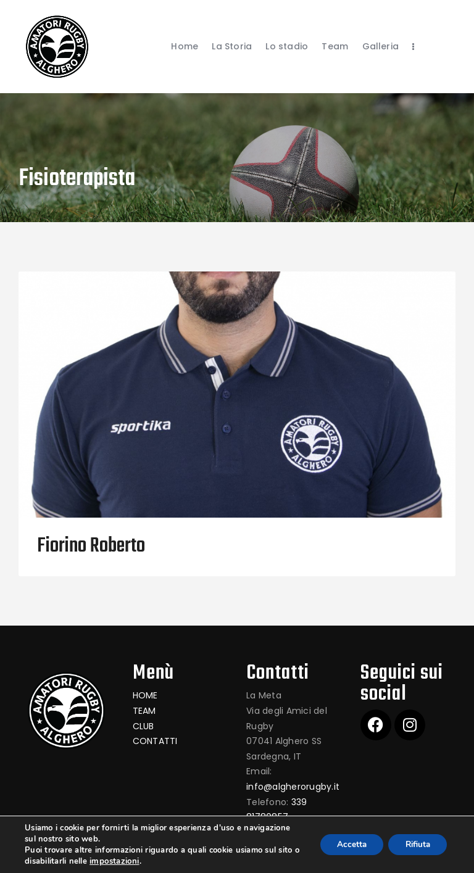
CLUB (143, 726)
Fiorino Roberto (91, 547)
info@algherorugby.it (292, 786)
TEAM (144, 711)
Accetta (344, 844)
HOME (145, 695)
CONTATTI (155, 741)
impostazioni (121, 861)
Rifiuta (414, 844)
